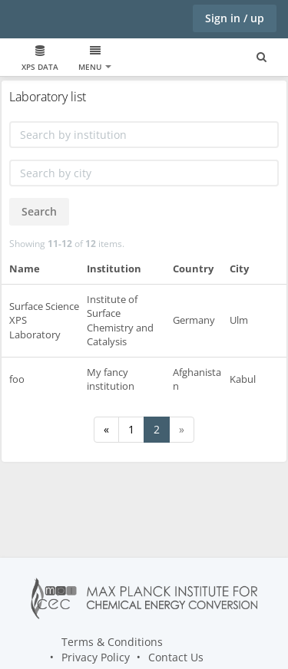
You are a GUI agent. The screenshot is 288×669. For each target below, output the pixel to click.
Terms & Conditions (112, 641)
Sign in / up (234, 18)
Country (193, 268)
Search (39, 211)
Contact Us (176, 657)
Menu (94, 58)
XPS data (40, 58)
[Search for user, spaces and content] (261, 57)
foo (17, 379)
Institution (114, 268)
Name (24, 268)
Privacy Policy (95, 657)
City (239, 268)
